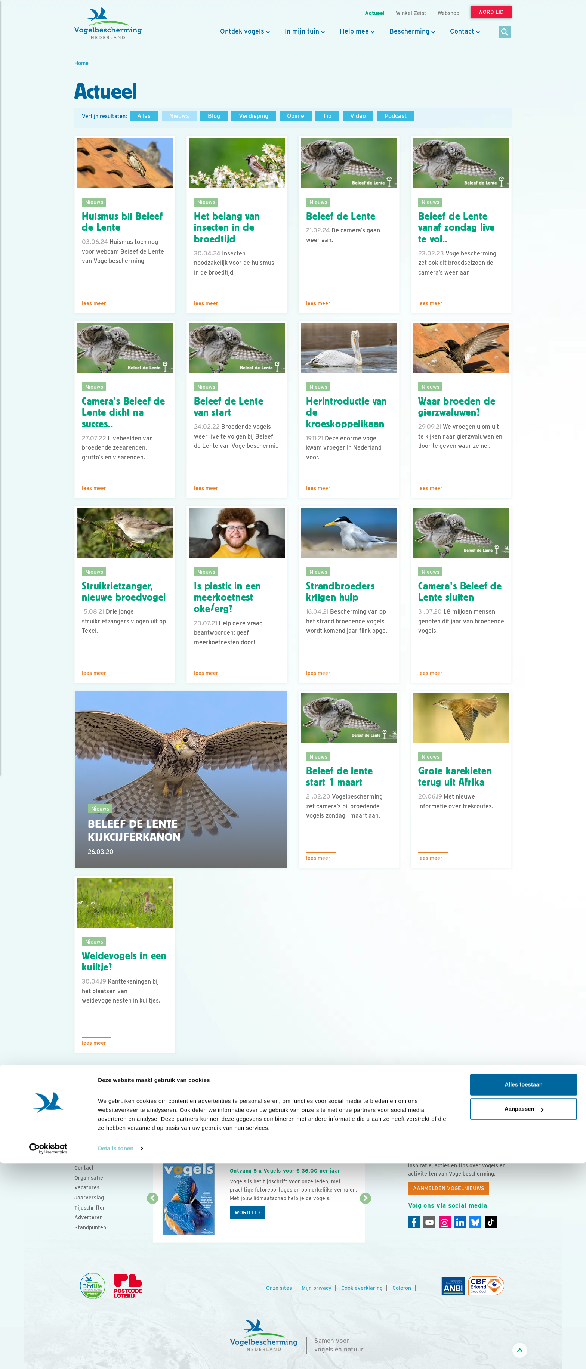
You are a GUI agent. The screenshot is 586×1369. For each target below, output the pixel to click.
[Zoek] (505, 32)
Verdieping (253, 116)
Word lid (247, 1212)
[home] (108, 23)
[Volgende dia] (365, 1221)
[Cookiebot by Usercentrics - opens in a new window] (48, 1354)
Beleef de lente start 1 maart (339, 776)
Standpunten (90, 1227)
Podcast (396, 116)
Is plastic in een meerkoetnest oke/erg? (227, 597)
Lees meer (94, 303)
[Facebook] (414, 1222)
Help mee (354, 31)
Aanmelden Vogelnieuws (448, 1188)
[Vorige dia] (152, 1221)
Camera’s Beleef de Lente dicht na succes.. (123, 413)
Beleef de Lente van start (228, 407)
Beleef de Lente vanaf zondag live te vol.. (456, 228)
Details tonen (115, 1354)
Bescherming (409, 31)
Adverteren (88, 1217)
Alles (144, 116)
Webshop (448, 13)
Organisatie (88, 1178)
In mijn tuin (302, 31)
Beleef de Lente (341, 216)
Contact (462, 31)
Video (358, 116)
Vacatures (86, 1187)
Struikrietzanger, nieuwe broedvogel (124, 591)
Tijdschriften (90, 1208)
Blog (214, 116)
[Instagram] (445, 1222)
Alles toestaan (524, 1290)
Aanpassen (524, 1314)
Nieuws (179, 116)
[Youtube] (429, 1222)
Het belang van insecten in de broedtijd (227, 228)
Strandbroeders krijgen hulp (340, 591)
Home (81, 63)
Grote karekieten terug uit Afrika (455, 776)
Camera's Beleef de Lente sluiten (460, 591)
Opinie (295, 116)
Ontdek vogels (242, 31)
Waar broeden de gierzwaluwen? (457, 407)
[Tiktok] (491, 1222)
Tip (327, 116)
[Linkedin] (460, 1222)
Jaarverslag (89, 1198)
